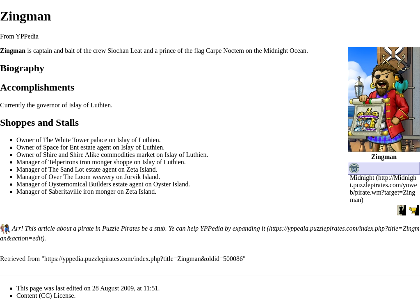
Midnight (362, 177)
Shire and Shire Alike (71, 154)
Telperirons (63, 162)
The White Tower (66, 139)
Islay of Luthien (90, 105)
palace (99, 139)
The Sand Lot (66, 169)
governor (48, 105)
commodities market (128, 154)
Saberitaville (65, 191)
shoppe (123, 162)
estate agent (95, 147)
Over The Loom (69, 176)
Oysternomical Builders (79, 184)
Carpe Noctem (225, 50)
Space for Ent (61, 147)
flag (199, 50)
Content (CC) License (45, 295)
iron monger (96, 162)
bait (70, 50)
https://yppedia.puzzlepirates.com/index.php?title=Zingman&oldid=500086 (143, 258)
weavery (103, 176)
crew (99, 50)
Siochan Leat (124, 50)
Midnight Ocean (285, 50)
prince (167, 50)
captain (42, 50)
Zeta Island (141, 169)
